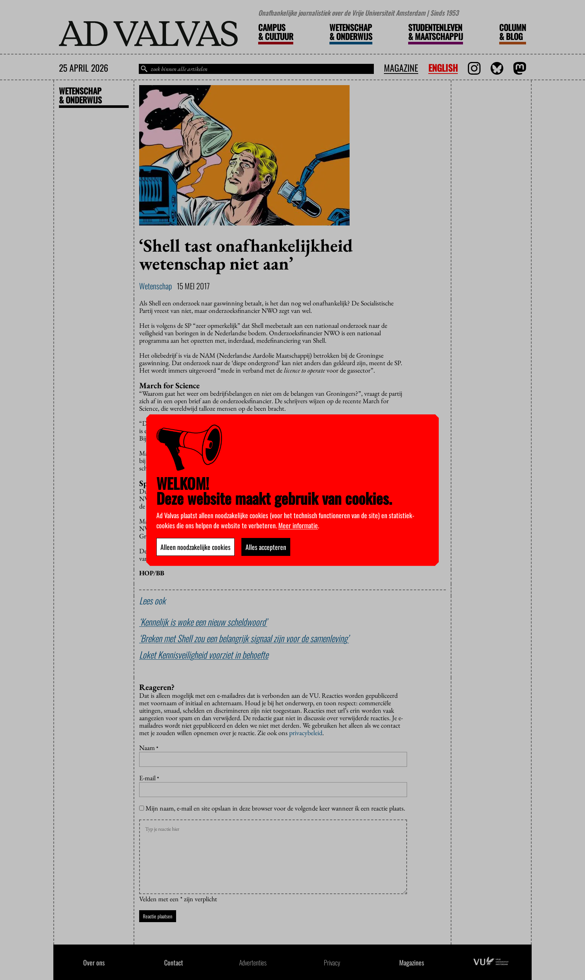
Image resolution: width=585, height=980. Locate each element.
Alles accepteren (265, 547)
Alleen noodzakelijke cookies (195, 547)
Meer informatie (298, 525)
